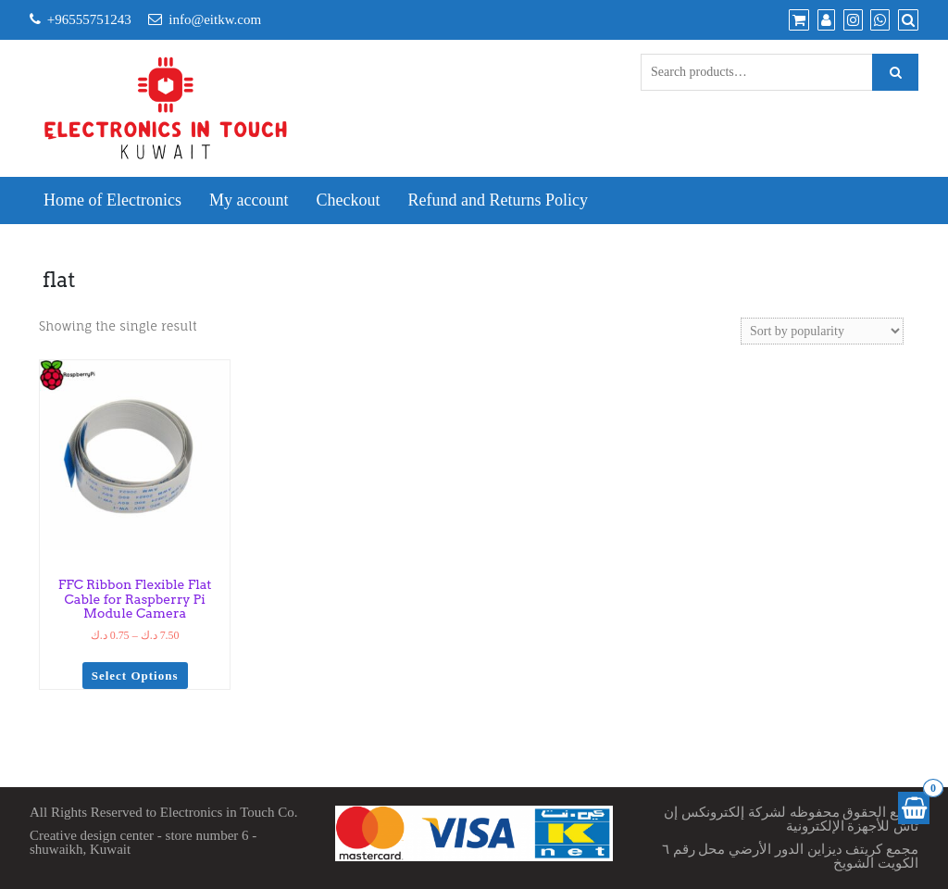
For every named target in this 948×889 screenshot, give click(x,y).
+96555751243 (89, 19)
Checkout (348, 200)
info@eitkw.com (214, 19)
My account (248, 200)
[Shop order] (822, 331)
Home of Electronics (112, 200)
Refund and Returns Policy (497, 200)
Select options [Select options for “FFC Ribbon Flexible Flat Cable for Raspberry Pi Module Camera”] (135, 675)
